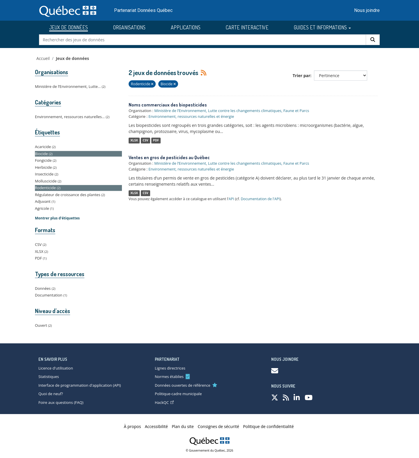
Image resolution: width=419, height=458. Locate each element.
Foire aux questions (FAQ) (61, 402)
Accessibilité (156, 426)
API (231, 198)
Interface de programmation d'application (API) (79, 385)
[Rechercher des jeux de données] (202, 39)
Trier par (301, 75)
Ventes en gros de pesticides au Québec (169, 157)
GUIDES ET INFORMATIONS (322, 27)
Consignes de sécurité (218, 426)
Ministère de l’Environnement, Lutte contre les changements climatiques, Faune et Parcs (231, 110)
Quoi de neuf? (50, 393)
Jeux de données (72, 58)
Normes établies (169, 376)
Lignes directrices (170, 368)
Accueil (43, 58)
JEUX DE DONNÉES (68, 27)
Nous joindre (367, 10)
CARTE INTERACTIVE (247, 27)
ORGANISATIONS (129, 27)
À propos (132, 426)
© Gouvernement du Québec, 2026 (209, 450)
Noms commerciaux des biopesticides (168, 105)
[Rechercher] (373, 39)
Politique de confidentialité (268, 426)
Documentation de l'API (260, 198)
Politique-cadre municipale (178, 393)
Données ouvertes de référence (182, 385)
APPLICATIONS (185, 27)
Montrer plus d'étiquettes (57, 218)
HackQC (164, 402)
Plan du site (183, 426)
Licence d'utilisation (55, 368)
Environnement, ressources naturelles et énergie (191, 116)
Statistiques (48, 376)
